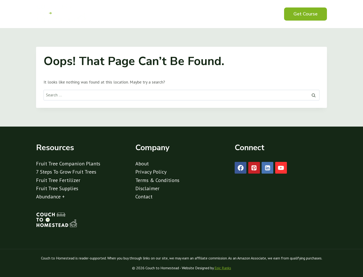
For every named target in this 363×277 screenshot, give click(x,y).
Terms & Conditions (157, 180)
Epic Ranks (223, 268)
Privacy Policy (151, 171)
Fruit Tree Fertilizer (58, 180)
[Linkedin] (267, 168)
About (142, 163)
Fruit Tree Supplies (57, 188)
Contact (143, 196)
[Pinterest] (254, 168)
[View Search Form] (270, 14)
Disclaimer (147, 188)
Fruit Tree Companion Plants (68, 163)
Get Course (305, 14)
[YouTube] (281, 168)
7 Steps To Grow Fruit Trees (66, 171)
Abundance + (50, 196)
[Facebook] (240, 168)
